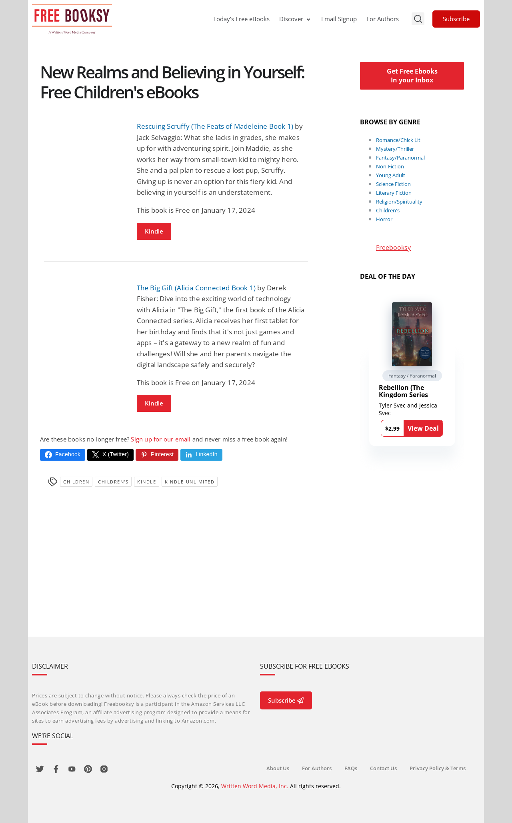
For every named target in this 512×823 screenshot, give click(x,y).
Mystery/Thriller (395, 148)
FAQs (350, 768)
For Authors (382, 19)
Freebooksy (393, 247)
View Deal (423, 428)
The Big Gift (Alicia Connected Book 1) (196, 287)
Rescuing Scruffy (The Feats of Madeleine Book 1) (215, 126)
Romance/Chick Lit (398, 140)
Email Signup (339, 19)
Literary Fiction (394, 192)
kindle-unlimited (189, 482)
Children (76, 482)
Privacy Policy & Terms (438, 768)
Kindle (154, 231)
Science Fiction (393, 184)
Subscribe (456, 19)
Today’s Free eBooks (241, 19)
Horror (384, 219)
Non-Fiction (390, 166)
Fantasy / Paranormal (412, 375)
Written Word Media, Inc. (254, 786)
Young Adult (390, 175)
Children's (113, 482)
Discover (295, 19)
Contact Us (383, 768)
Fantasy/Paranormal (400, 157)
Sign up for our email (160, 439)
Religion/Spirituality (399, 201)
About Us (277, 768)
